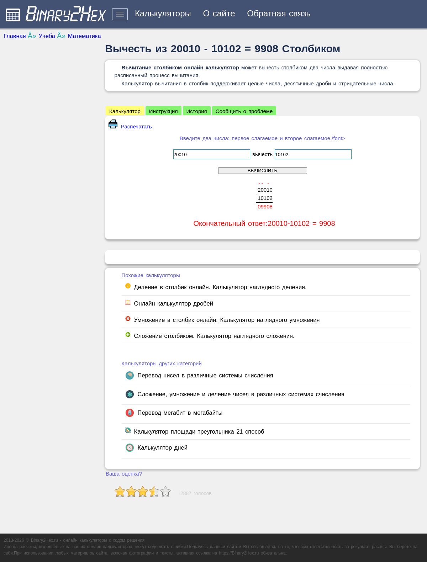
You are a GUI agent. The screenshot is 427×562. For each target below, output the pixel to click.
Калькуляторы (163, 13)
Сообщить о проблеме (244, 111)
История (196, 111)
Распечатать (130, 126)
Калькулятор (125, 111)
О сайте (219, 13)
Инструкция (163, 111)
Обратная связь (279, 13)
